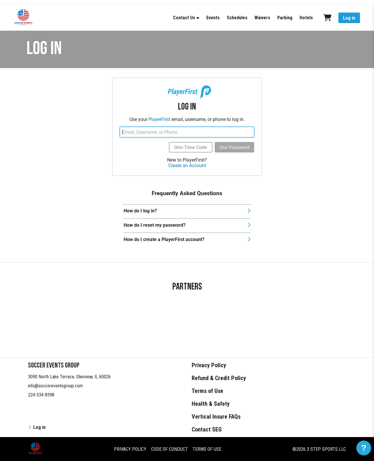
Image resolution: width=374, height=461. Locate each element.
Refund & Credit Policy (219, 378)
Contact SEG (207, 429)
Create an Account (187, 165)
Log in (349, 18)
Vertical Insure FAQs (216, 417)
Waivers (262, 17)
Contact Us (184, 17)
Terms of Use (207, 391)
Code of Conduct (169, 449)
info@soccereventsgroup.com (55, 386)
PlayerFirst (159, 119)
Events (213, 17)
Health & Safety (211, 404)
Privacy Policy (209, 365)
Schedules (237, 17)
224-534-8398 (41, 395)
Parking (284, 17)
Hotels (306, 17)
